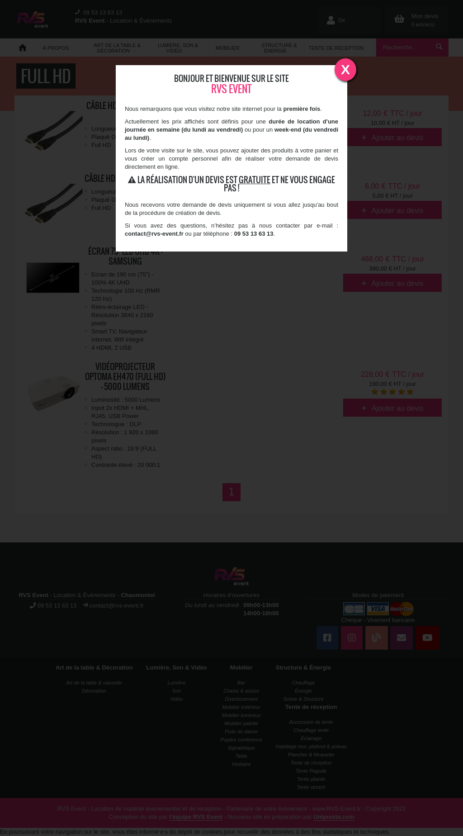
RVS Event (231, 89)
